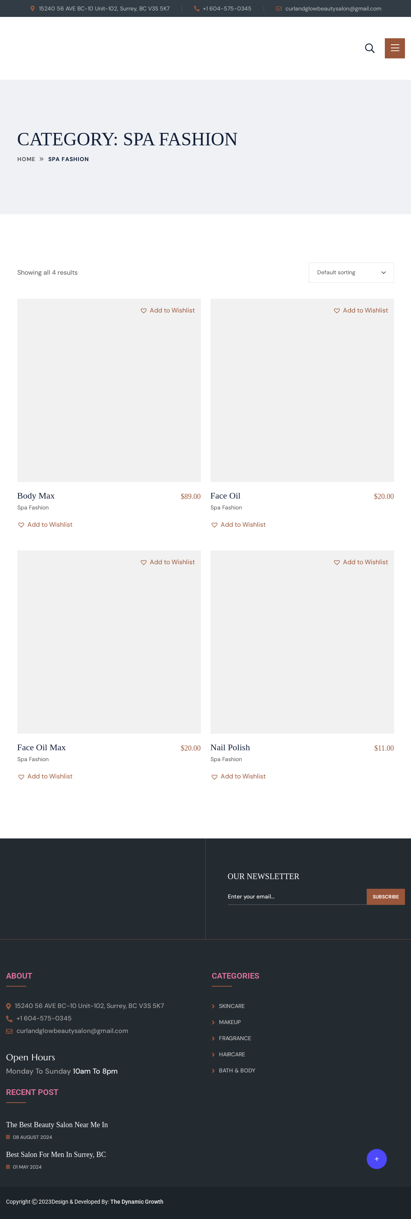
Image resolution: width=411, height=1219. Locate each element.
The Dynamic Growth (136, 1201)
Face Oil (226, 495)
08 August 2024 (29, 1137)
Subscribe (386, 897)
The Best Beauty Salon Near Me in (57, 1125)
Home (26, 159)
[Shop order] (351, 273)
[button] (167, 310)
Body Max (36, 495)
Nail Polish (230, 747)
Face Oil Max (41, 747)
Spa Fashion (33, 507)
